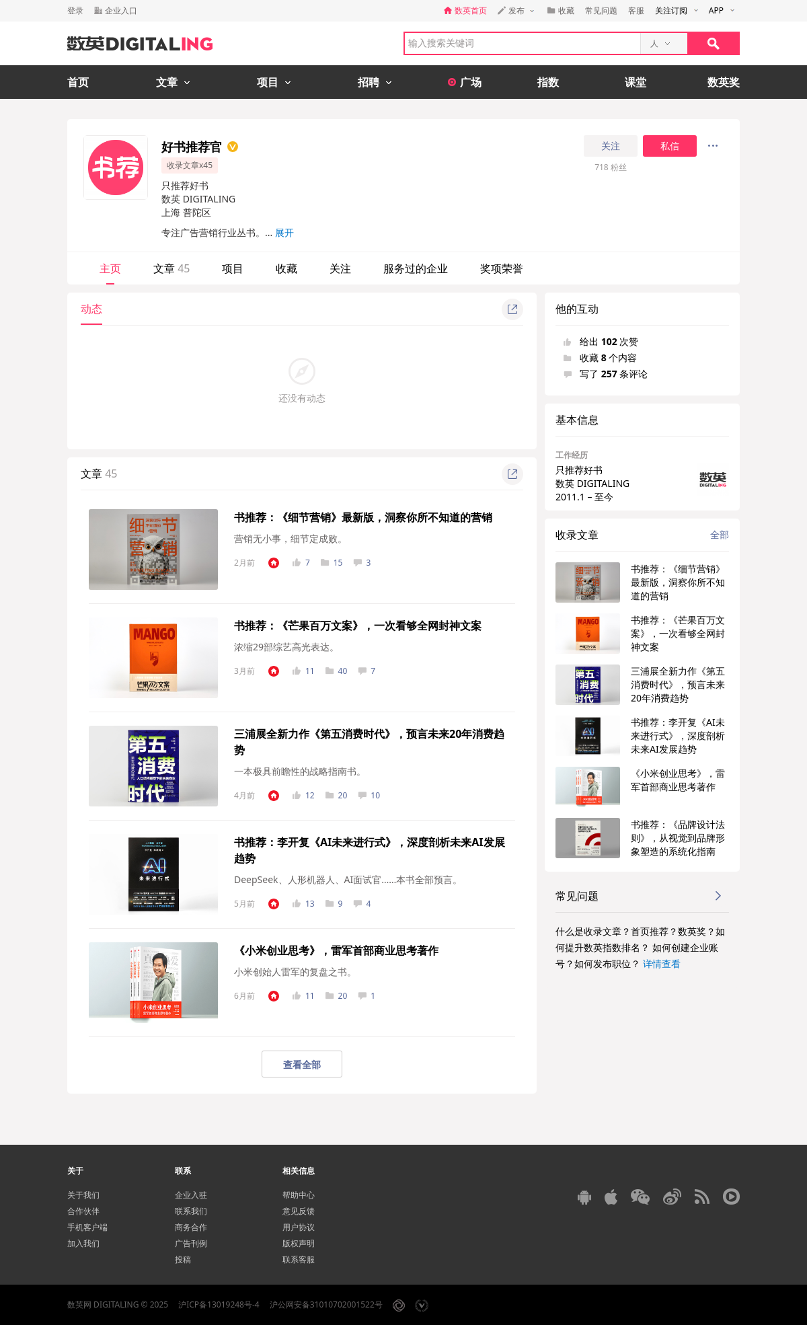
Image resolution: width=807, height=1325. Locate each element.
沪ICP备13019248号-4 (219, 1304)
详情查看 (662, 963)
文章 (171, 268)
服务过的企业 (415, 268)
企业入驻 (191, 1195)
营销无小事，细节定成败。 (290, 538)
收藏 (286, 268)
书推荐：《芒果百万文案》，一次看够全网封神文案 (358, 625)
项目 (232, 268)
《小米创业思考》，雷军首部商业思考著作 (336, 950)
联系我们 (191, 1211)
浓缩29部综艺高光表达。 (286, 646)
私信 (669, 146)
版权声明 (298, 1243)
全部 (719, 534)
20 (336, 795)
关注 (610, 146)
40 (336, 671)
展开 (284, 232)
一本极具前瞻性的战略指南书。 (300, 771)
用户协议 (298, 1227)
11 (304, 671)
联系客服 (298, 1259)
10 (369, 795)
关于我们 (83, 1195)
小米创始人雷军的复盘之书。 (295, 971)
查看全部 (302, 1064)
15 (332, 562)
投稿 (183, 1259)
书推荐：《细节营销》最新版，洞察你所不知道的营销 (363, 517)
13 (304, 903)
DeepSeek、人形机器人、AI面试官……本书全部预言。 (348, 879)
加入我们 (83, 1243)
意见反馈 (298, 1211)
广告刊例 (191, 1243)
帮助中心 (298, 1195)
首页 (78, 82)
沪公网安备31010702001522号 (326, 1304)
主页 (110, 268)
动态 (91, 308)
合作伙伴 (83, 1211)
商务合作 (191, 1227)
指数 (548, 82)
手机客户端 (87, 1227)
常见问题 (601, 10)
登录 (75, 10)
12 (304, 795)
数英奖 (723, 82)
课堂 (635, 82)
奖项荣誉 (501, 268)
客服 (636, 10)
